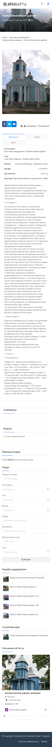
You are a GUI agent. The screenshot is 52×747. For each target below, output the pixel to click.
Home (4, 37)
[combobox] (26, 489)
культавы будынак (12, 159)
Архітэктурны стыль (11, 537)
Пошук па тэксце (9, 474)
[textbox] (26, 489)
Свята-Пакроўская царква (35, 40)
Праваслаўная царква (12, 40)
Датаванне (7, 526)
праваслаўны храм (31, 159)
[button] (4, 716)
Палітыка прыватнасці (28, 741)
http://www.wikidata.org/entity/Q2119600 (30, 178)
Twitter (38, 736)
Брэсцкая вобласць (23, 164)
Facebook (31, 736)
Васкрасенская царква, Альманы (22, 692)
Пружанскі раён (41, 164)
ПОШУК (26, 559)
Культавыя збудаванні (19, 37)
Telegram (46, 736)
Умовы (44, 741)
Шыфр (5, 516)
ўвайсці (11, 459)
